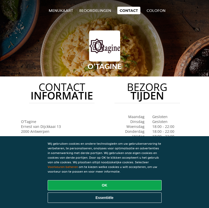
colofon (156, 10)
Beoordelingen (95, 10)
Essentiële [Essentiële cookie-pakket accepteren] (104, 198)
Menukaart (61, 10)
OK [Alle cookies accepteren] (104, 185)
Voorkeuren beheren (63, 167)
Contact (129, 10)
